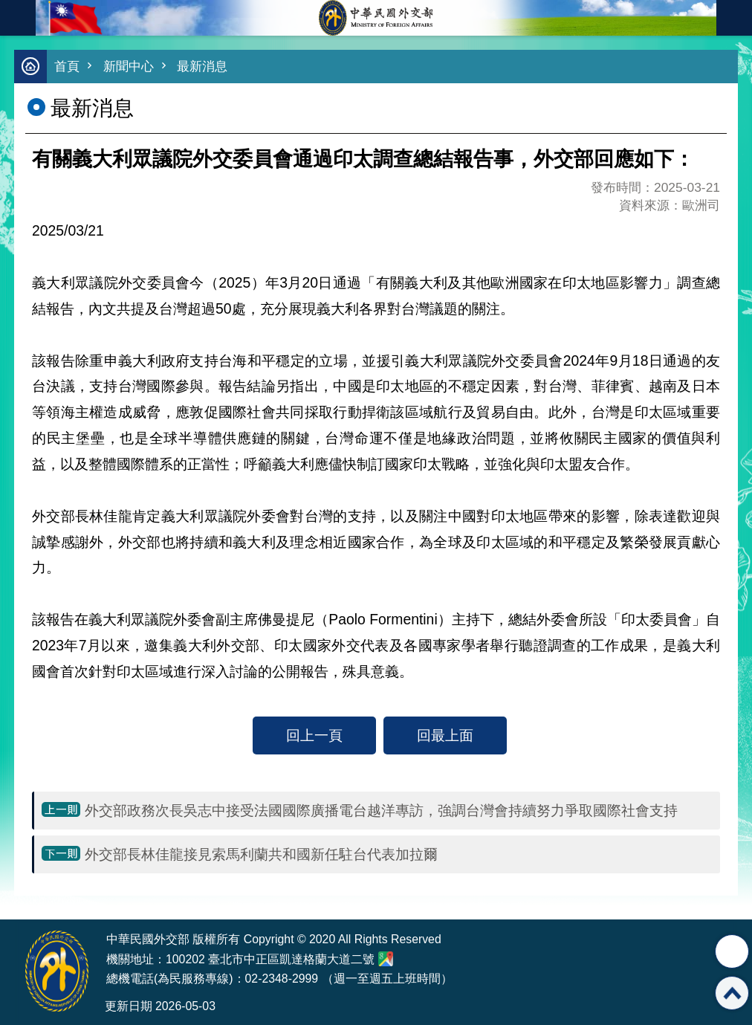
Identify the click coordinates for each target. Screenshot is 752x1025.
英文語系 (734, 18)
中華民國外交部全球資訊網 (376, 18)
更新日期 (128, 1006)
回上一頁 (314, 735)
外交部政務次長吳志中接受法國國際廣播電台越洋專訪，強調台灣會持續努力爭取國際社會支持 (381, 810)
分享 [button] (732, 951)
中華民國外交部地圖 (385, 958)
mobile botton (18, 18)
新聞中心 (128, 66)
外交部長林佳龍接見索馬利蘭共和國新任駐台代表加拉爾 (261, 854)
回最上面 (445, 735)
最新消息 (202, 66)
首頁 (67, 66)
